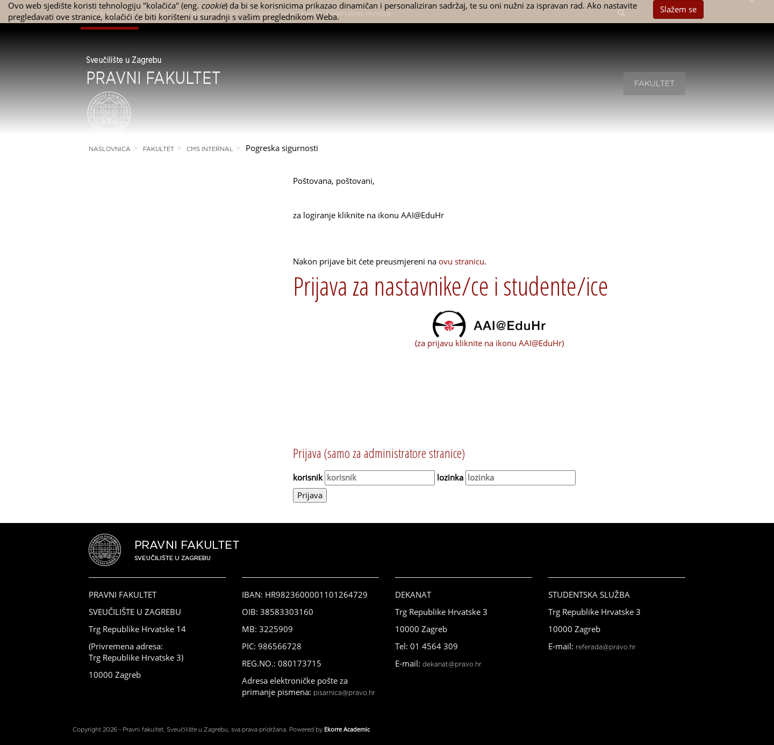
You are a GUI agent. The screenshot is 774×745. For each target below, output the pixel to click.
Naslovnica (110, 149)
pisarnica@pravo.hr (344, 693)
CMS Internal (210, 149)
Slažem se (678, 9)
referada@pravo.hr (606, 647)
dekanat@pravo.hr (452, 664)
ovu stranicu (461, 261)
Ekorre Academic (347, 729)
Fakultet (654, 84)
